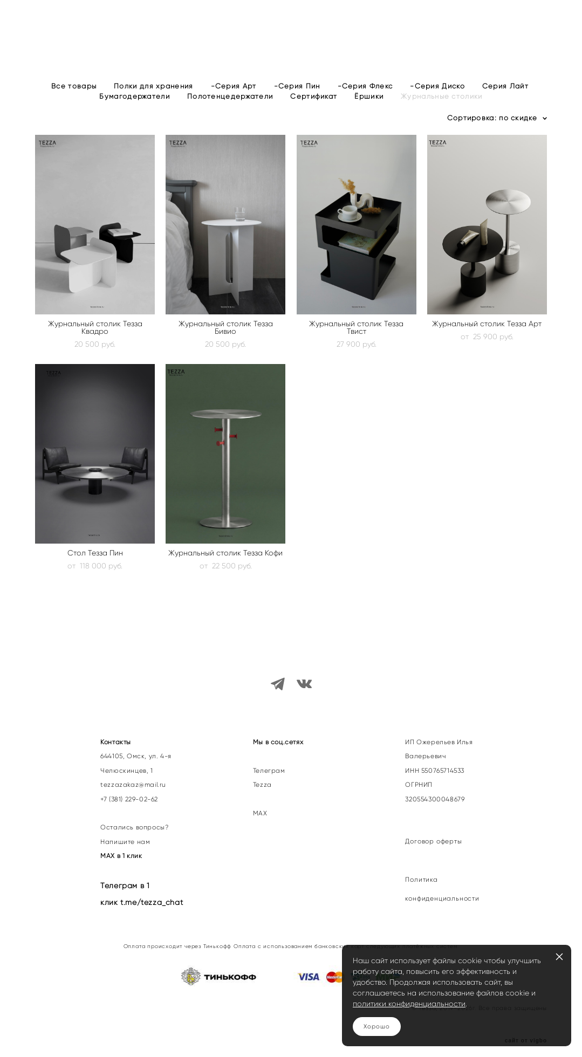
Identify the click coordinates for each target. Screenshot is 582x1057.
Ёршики (369, 113)
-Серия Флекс (365, 103)
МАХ (261, 804)
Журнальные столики (441, 113)
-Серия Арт (234, 103)
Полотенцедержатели (230, 113)
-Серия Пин (297, 103)
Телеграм (269, 761)
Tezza (262, 775)
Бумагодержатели (134, 113)
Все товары (74, 103)
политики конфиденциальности (409, 1003)
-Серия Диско (437, 103)
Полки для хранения (153, 103)
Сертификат (313, 113)
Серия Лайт (505, 103)
